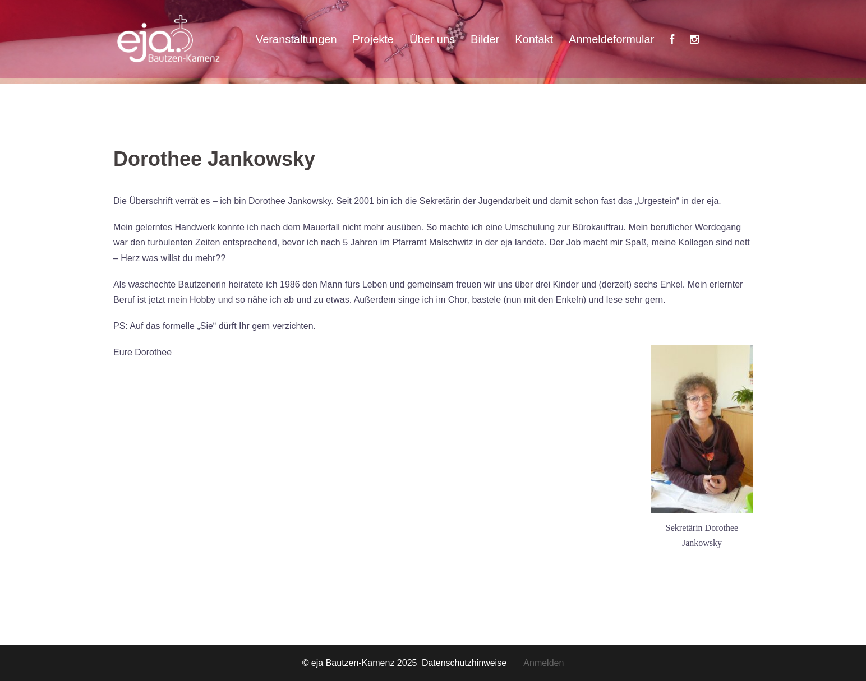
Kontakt (534, 39)
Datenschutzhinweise (472, 663)
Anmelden (543, 663)
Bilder (485, 39)
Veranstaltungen (296, 39)
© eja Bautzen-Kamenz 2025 (361, 663)
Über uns (432, 39)
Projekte (373, 39)
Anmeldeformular (611, 39)
